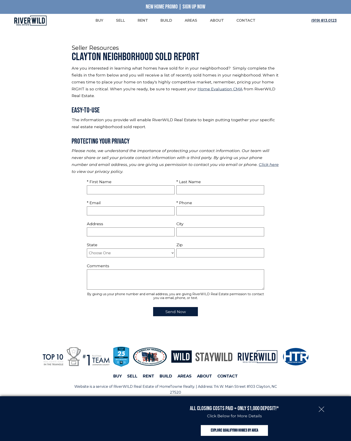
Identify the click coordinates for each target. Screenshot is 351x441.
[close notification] (321, 401)
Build (166, 376)
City (180, 224)
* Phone (184, 203)
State (92, 245)
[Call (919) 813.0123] (323, 21)
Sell (132, 376)
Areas (185, 376)
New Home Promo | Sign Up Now (175, 6)
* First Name (99, 182)
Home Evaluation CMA (220, 89)
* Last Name (188, 182)
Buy (117, 376)
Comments (98, 266)
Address (95, 224)
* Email (94, 203)
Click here (269, 165)
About (204, 376)
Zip (179, 245)
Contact (227, 376)
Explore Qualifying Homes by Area (234, 427)
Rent (148, 376)
